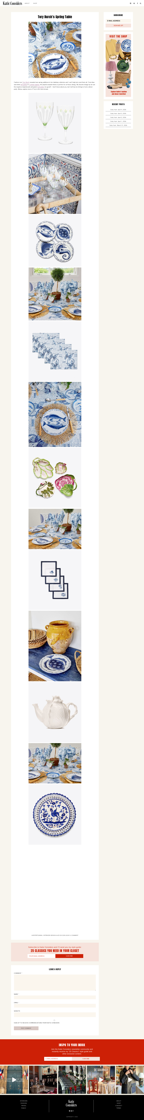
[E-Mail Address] (118, 21)
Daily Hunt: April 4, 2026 (118, 109)
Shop (35, 3)
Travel (23, 1105)
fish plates (24, 84)
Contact (118, 1105)
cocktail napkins (34, 84)
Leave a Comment (71, 935)
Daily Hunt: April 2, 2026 (118, 117)
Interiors (24, 1101)
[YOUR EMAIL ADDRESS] (41, 956)
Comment (18, 973)
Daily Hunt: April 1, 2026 (118, 121)
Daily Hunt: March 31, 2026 (118, 125)
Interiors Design (49, 935)
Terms (118, 1108)
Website (17, 1011)
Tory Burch (25, 82)
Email (16, 1002)
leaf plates (41, 87)
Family (23, 1108)
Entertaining (38, 935)
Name (16, 994)
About (27, 3)
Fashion (24, 1103)
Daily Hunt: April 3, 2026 (118, 113)
